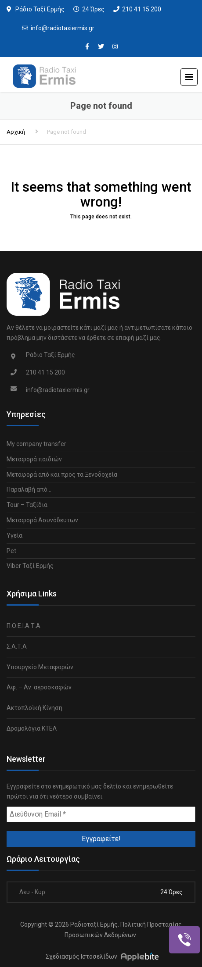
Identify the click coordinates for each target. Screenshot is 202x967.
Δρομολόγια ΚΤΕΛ (32, 728)
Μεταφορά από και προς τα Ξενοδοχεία (62, 474)
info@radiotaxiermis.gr (62, 28)
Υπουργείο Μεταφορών (40, 667)
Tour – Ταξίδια (27, 504)
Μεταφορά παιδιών (34, 459)
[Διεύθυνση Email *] (101, 814)
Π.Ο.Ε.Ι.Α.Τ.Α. (24, 625)
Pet (11, 550)
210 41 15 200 (141, 9)
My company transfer (36, 443)
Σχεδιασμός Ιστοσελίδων (81, 956)
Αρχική (16, 131)
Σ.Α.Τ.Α (17, 646)
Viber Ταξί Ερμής (30, 565)
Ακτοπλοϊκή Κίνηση (34, 707)
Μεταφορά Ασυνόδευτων (42, 520)
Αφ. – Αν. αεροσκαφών (39, 687)
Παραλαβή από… (29, 489)
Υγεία (14, 535)
